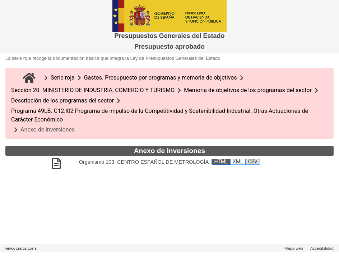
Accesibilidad (322, 248)
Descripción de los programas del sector (62, 100)
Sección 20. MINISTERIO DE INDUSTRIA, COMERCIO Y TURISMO (93, 90)
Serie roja (63, 77)
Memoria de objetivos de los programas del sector (248, 90)
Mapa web (293, 248)
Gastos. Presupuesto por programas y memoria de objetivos (160, 77)
